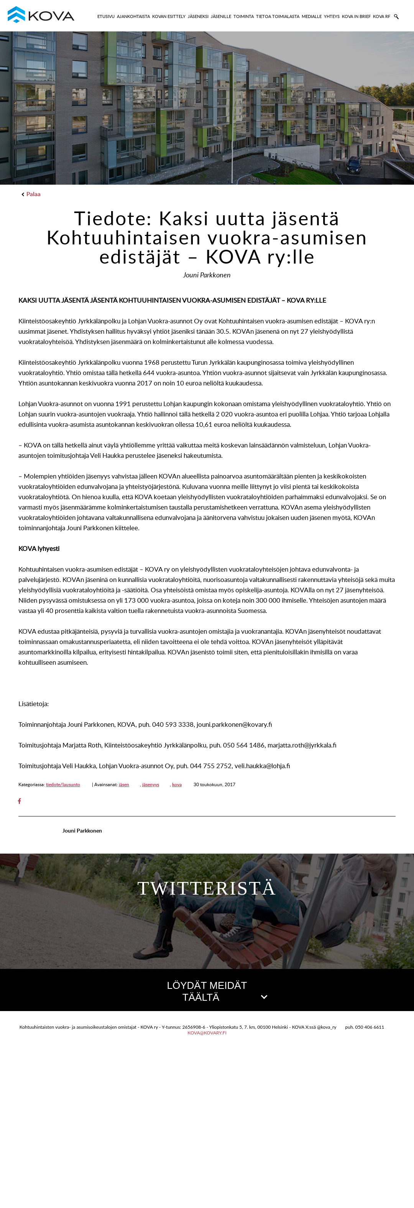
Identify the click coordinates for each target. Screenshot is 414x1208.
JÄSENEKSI (198, 16)
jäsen (124, 784)
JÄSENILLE (221, 16)
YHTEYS (332, 16)
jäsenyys (150, 784)
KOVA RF (381, 16)
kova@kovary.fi (207, 1189)
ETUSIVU (106, 16)
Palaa (31, 194)
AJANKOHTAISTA (133, 16)
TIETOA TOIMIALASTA (277, 16)
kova (177, 784)
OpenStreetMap (370, 1164)
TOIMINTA (243, 16)
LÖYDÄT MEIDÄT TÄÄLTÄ (216, 991)
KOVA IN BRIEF (356, 16)
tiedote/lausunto (63, 784)
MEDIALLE (312, 16)
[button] (206, 1081)
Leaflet (336, 1164)
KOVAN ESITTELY (169, 16)
